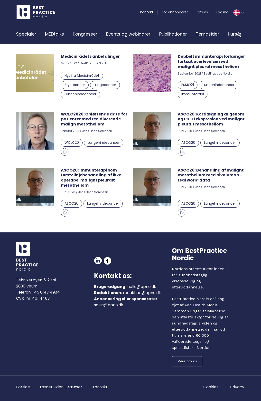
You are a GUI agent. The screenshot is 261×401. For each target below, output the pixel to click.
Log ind (222, 12)
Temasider (207, 34)
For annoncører (175, 12)
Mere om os (187, 361)
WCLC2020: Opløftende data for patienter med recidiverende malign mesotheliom (94, 119)
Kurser (235, 34)
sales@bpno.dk (108, 305)
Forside (23, 387)
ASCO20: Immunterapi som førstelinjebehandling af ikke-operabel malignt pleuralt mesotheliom (92, 177)
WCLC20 (72, 142)
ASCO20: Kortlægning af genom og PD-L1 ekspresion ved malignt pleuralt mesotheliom (211, 119)
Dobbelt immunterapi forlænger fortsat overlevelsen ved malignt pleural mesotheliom (211, 61)
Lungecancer (105, 84)
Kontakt (146, 12)
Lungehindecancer (80, 94)
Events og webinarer (128, 34)
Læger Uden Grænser (61, 387)
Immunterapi (192, 94)
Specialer (26, 34)
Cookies (210, 387)
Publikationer (173, 34)
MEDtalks (54, 34)
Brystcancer (75, 84)
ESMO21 (187, 84)
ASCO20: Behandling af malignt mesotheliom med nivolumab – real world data (211, 175)
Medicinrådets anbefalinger (90, 56)
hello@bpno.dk (141, 286)
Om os (202, 12)
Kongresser (85, 34)
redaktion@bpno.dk (142, 293)
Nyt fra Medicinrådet (82, 75)
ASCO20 (188, 142)
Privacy (237, 387)
